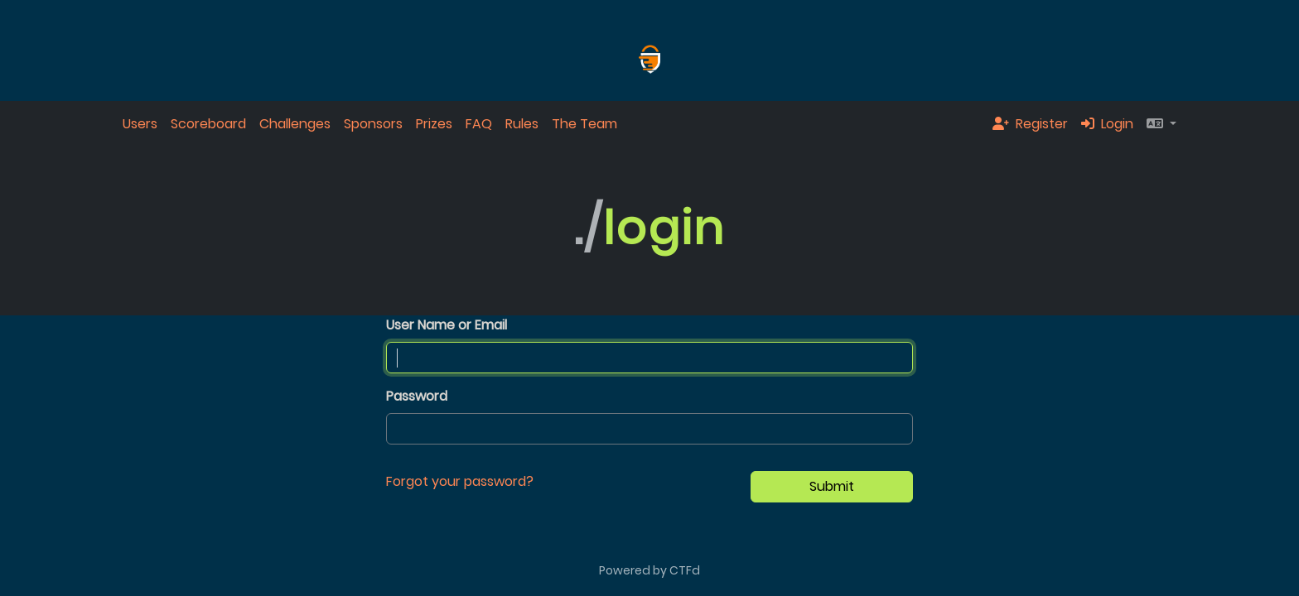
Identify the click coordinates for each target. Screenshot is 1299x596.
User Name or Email (446, 324)
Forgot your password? (460, 481)
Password (416, 396)
